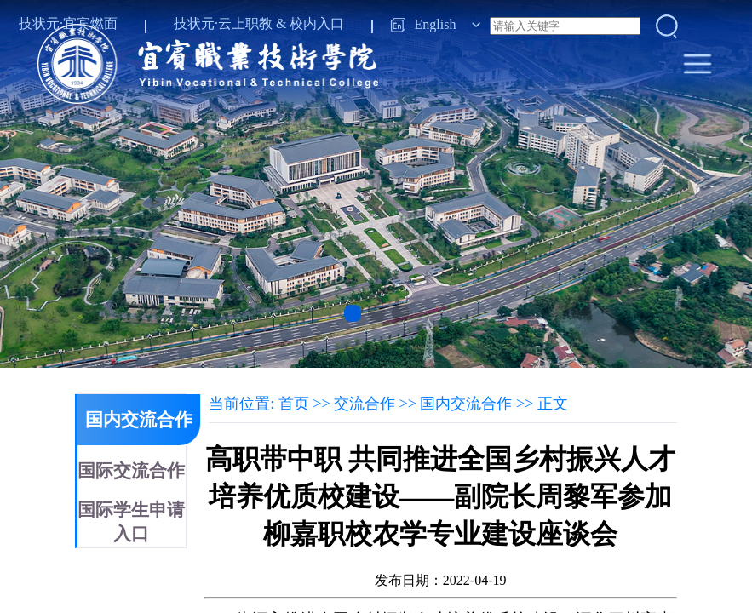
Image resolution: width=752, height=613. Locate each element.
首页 (293, 403)
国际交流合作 (131, 471)
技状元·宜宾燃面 (68, 23)
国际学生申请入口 (131, 522)
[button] (352, 313)
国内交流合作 (138, 420)
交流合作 (364, 403)
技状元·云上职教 (223, 23)
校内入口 (317, 23)
